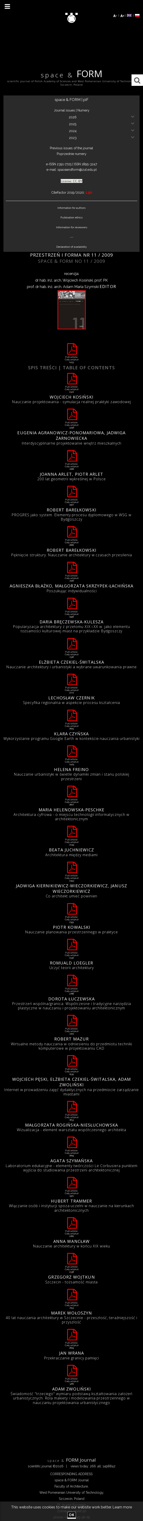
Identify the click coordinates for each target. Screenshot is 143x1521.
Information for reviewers (71, 227)
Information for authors (71, 207)
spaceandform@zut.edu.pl (77, 169)
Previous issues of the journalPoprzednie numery (71, 151)
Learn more (122, 1507)
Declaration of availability (71, 246)
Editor (108, 286)
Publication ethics (71, 217)
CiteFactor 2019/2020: (71, 192)
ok (71, 1514)
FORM (71, 74)
